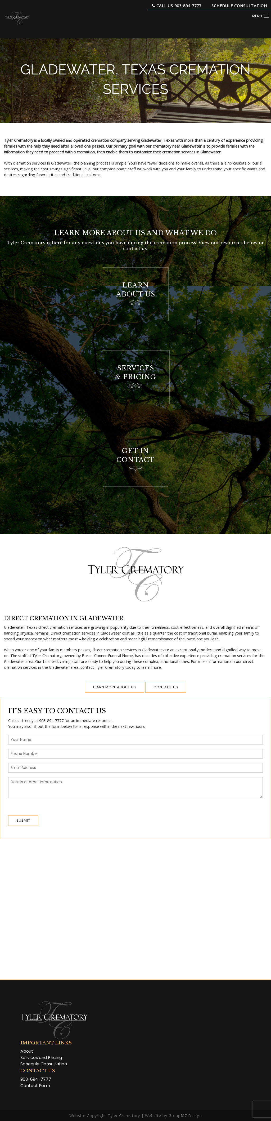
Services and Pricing (41, 1057)
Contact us (165, 687)
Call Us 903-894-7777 (176, 5)
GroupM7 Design (185, 1115)
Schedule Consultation (239, 5)
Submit (23, 820)
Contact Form (35, 1086)
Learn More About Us (114, 687)
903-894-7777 (35, 1079)
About (26, 1051)
